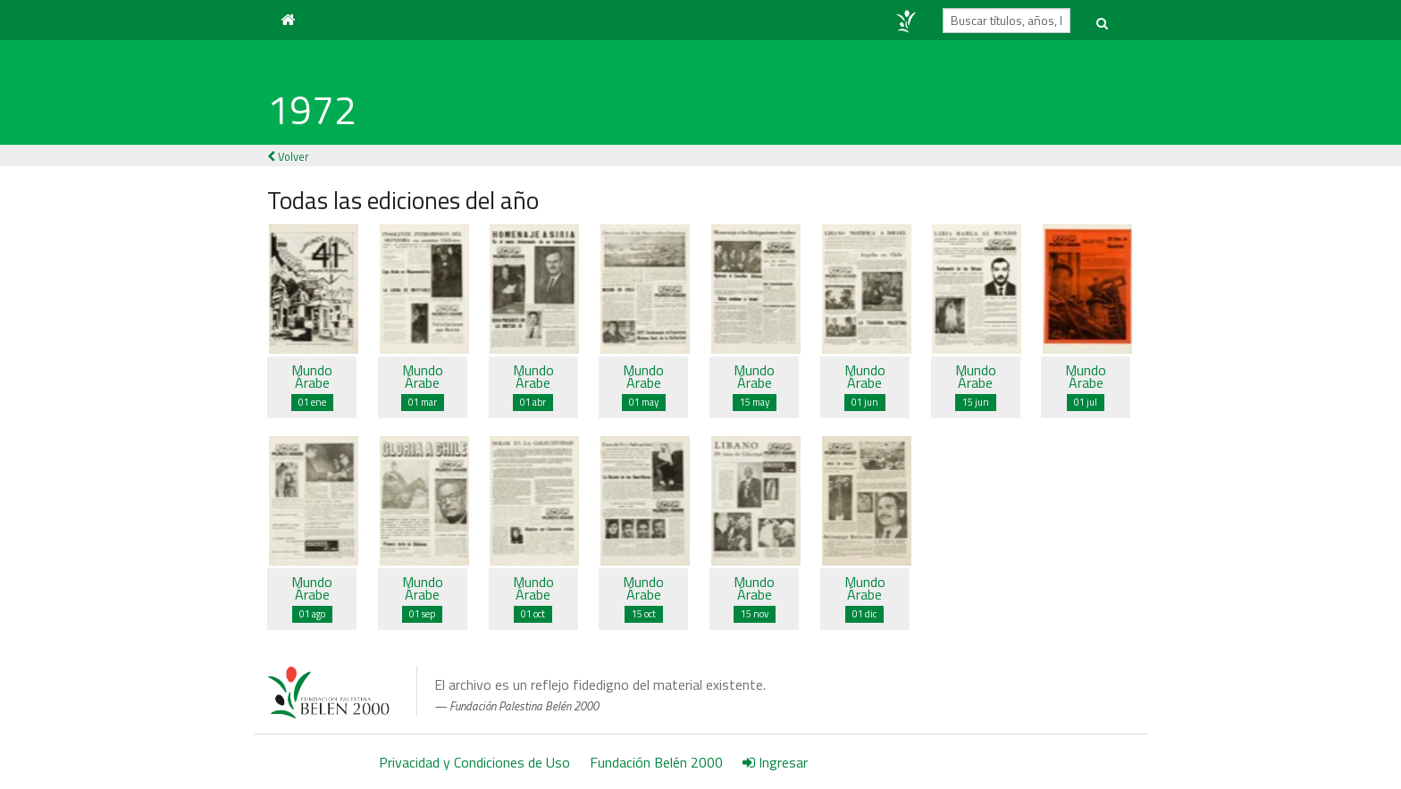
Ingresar (775, 762)
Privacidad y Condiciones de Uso (474, 762)
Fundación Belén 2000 (656, 762)
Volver (288, 156)
